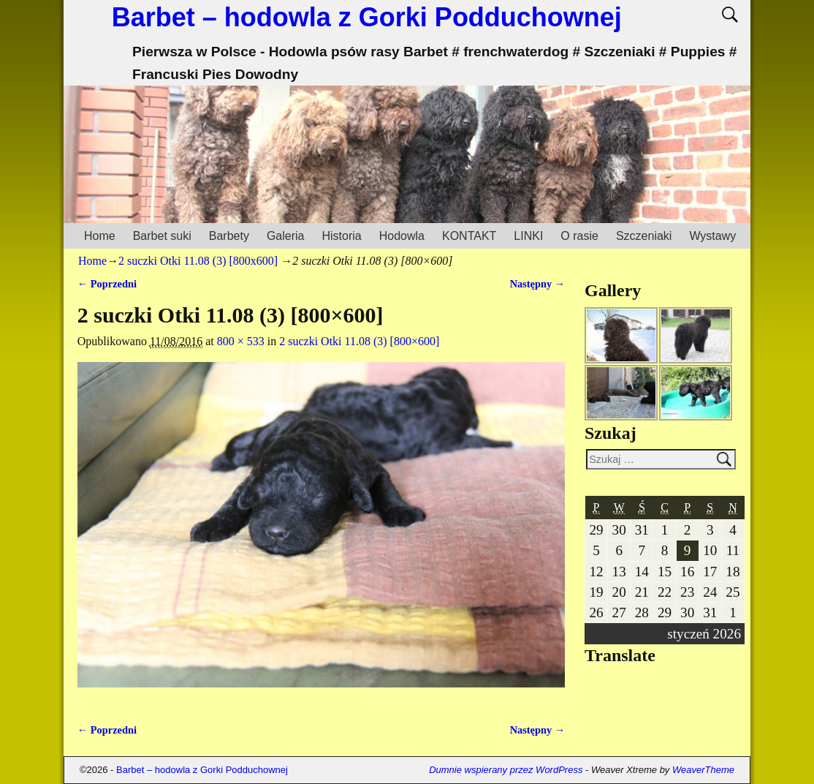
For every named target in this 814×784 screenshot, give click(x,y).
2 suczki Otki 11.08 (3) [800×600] (359, 341)
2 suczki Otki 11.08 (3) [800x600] (198, 261)
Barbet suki (162, 236)
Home (99, 236)
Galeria (286, 236)
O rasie (579, 236)
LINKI (528, 236)
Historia (341, 236)
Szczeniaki (644, 236)
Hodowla (402, 236)
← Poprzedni (107, 284)
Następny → (538, 284)
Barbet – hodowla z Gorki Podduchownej (367, 17)
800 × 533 (241, 341)
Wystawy (712, 236)
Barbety (229, 236)
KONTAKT (469, 236)
